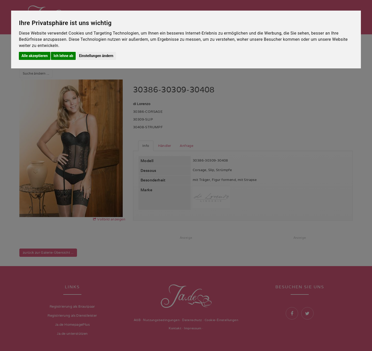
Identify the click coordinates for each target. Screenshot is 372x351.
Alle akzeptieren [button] (34, 56)
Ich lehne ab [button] (63, 56)
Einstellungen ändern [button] (96, 56)
